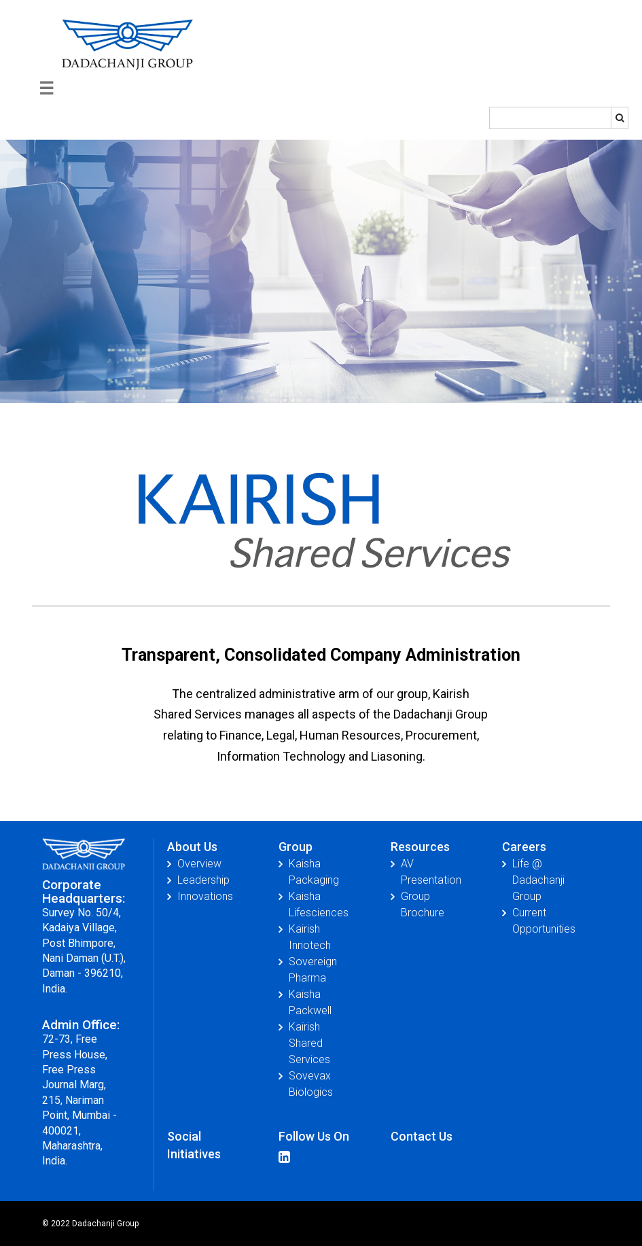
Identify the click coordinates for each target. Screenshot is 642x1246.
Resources (420, 847)
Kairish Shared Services (309, 1043)
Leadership (203, 879)
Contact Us (421, 1136)
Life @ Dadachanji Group (538, 880)
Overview (199, 863)
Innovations (205, 896)
